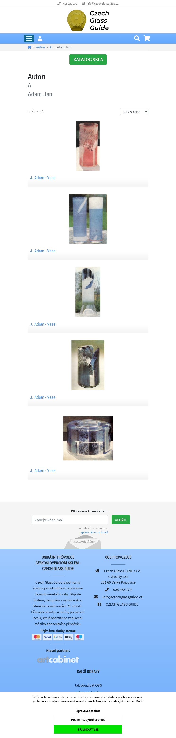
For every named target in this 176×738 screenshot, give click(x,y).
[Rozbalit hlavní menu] (29, 38)
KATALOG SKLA (88, 59)
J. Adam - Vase (42, 177)
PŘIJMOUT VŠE (88, 729)
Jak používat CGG (88, 685)
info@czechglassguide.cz (103, 3)
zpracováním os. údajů (94, 532)
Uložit (121, 519)
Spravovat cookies (88, 711)
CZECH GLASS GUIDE (122, 604)
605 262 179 (70, 3)
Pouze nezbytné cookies (88, 720)
